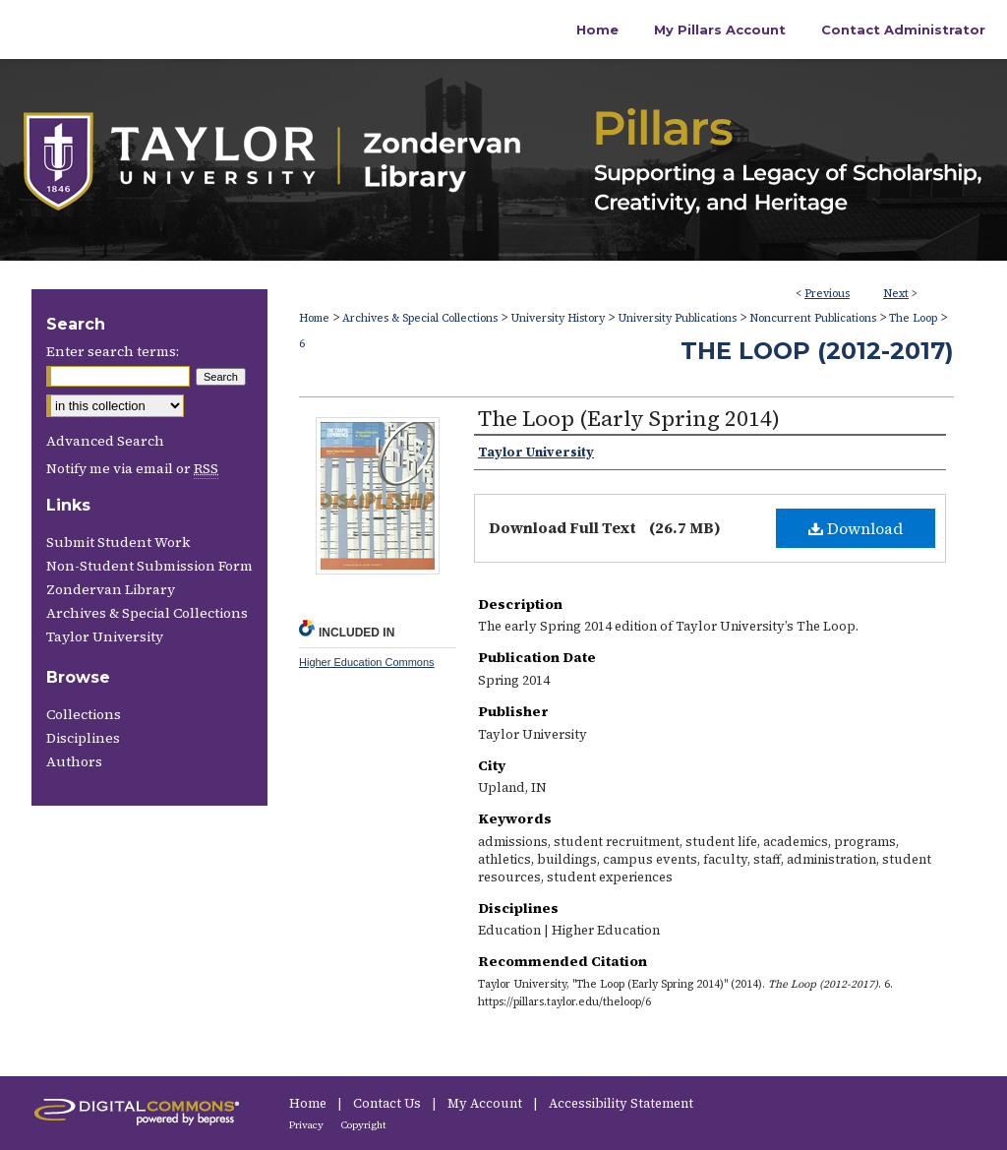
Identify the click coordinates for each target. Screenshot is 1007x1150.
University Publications (677, 318)
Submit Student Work (118, 542)
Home (314, 318)
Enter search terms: (112, 351)
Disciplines (83, 738)
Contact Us (388, 1103)
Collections (83, 714)
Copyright (363, 1125)
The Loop (913, 318)
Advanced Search (105, 441)
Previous (827, 293)
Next (896, 293)
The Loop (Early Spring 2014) (629, 418)
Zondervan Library (110, 589)
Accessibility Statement (621, 1103)
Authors (74, 761)
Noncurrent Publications (812, 318)
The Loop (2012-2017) (817, 350)
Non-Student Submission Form (149, 565)
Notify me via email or (132, 468)
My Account (486, 1103)
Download (855, 528)
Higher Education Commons (367, 662)
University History (557, 318)
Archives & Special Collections (420, 318)
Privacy (307, 1125)
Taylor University (104, 636)
